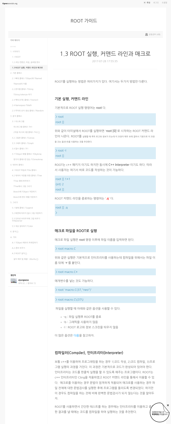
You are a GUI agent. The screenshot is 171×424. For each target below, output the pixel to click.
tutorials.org (9, 3)
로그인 (156, 3)
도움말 (164, 3)
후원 (148, 3)
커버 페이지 (15, 40)
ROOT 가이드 (85, 21)
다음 (76, 335)
